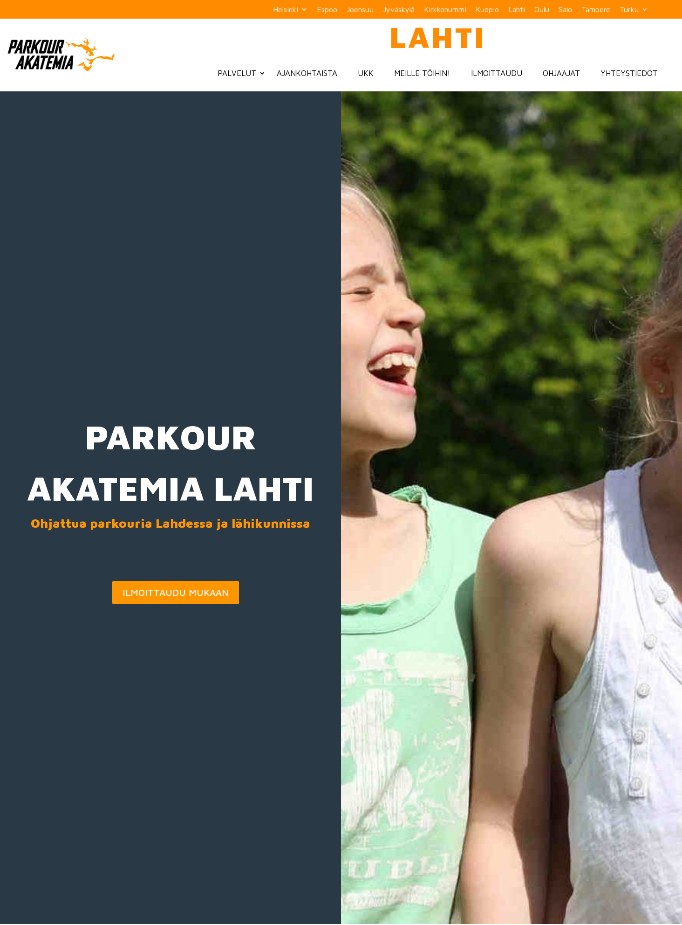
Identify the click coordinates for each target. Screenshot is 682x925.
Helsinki (285, 10)
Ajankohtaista (307, 73)
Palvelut (237, 73)
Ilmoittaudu (496, 73)
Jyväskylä (399, 10)
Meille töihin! (422, 73)
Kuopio (487, 10)
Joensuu (360, 10)
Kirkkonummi (445, 10)
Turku (629, 10)
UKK (366, 73)
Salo (565, 10)
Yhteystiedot (629, 73)
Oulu (541, 10)
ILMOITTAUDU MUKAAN (176, 592)
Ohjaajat (561, 73)
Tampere (595, 10)
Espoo (327, 10)
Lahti (516, 10)
